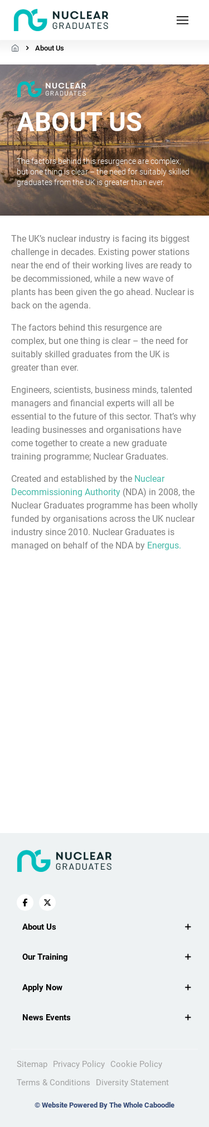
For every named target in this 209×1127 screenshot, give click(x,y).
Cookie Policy (136, 1064)
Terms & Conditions (53, 1083)
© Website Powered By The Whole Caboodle (104, 1105)
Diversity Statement (132, 1083)
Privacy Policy (79, 1064)
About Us (49, 48)
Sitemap (32, 1064)
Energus (163, 545)
